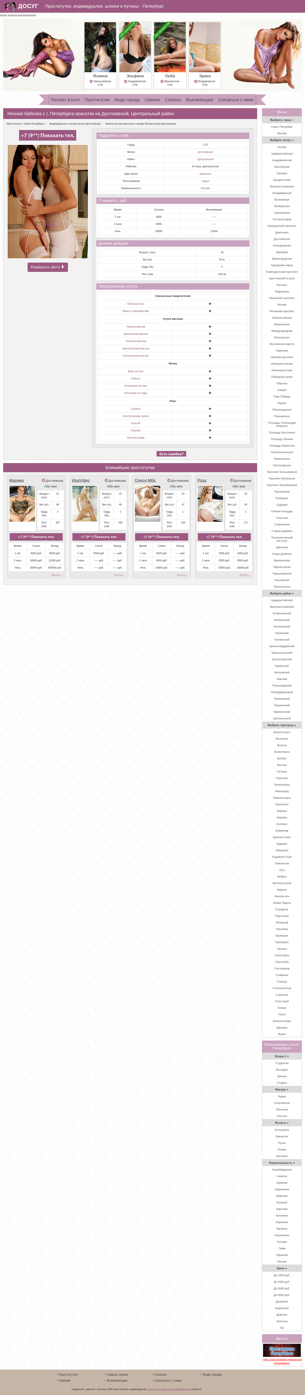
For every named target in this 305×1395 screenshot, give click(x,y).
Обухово (281, 383)
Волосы (282, 1122)
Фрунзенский (282, 711)
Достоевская (205, 152)
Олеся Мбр (145, 480)
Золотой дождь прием (136, 416)
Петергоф (282, 922)
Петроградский (281, 685)
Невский (282, 679)
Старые (282, 1082)
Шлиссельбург (282, 1021)
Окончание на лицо (135, 385)
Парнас (282, 403)
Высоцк (282, 765)
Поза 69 (135, 423)
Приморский (282, 698)
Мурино (282, 889)
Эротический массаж (135, 333)
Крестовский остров (282, 278)
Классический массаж (136, 355)
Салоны (173, 99)
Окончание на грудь (135, 393)
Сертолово (282, 961)
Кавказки (282, 1195)
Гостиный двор (281, 219)
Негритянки (282, 1235)
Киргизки (282, 1209)
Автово (281, 147)
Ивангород (282, 791)
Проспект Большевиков (282, 471)
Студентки (281, 1063)
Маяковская (282, 324)
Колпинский (281, 639)
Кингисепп (281, 804)
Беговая (282, 173)
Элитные (281, 1321)
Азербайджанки (282, 1169)
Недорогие (282, 1308)
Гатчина (282, 771)
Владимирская (282, 193)
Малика (16, 480)
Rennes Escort (65, 99)
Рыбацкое (282, 498)
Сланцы (282, 981)
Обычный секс (135, 303)
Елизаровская (282, 245)
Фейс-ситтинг (136, 371)
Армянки (281, 1182)
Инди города (127, 99)
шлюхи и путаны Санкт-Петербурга (168, 1389)
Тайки (282, 1248)
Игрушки (136, 430)
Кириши (282, 810)
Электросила (282, 586)
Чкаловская (281, 580)
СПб (205, 144)
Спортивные (282, 1102)
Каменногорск (282, 797)
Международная (282, 330)
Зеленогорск (282, 784)
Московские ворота (282, 344)
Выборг (282, 758)
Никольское (282, 896)
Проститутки (97, 99)
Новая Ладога (282, 902)
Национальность (282, 1162)
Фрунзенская (282, 560)
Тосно (282, 1014)
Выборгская (281, 206)
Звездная (282, 252)
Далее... (56, 574)
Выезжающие (199, 99)
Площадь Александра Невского (282, 424)
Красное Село (282, 837)
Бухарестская (282, 179)
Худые (205, 181)
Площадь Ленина (282, 439)
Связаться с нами (236, 99)
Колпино (282, 824)
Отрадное (282, 909)
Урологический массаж (135, 348)
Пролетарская (282, 465)
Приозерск (281, 942)
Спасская (282, 517)
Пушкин (282, 948)
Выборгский (281, 619)
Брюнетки (205, 173)
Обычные (282, 1109)
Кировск (282, 817)
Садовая (282, 504)
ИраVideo (81, 480)
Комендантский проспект (282, 271)
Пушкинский (282, 705)
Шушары (282, 1027)
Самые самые (117, 1374)
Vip (282, 1327)
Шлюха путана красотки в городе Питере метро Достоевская (141, 123)
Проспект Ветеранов (282, 478)
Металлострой (282, 883)
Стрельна (282, 994)
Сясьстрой (282, 1001)
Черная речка (282, 567)
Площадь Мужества (282, 445)
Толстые (282, 1116)
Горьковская (282, 212)
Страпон (136, 408)
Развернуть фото (47, 267)
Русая (282, 1143)
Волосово (282, 738)
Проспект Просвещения (282, 485)
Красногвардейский (281, 646)
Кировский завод (282, 265)
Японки (282, 1261)
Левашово (281, 850)
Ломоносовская (282, 317)
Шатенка (281, 1156)
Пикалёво (282, 929)
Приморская (282, 458)
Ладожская (282, 291)
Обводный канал (282, 376)
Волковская (281, 199)
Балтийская (282, 166)
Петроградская (281, 409)
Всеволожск (282, 751)
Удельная (282, 547)
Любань (282, 876)
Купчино (282, 284)
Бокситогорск (281, 732)
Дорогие (282, 1314)
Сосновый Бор (282, 988)
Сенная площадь (282, 511)
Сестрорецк (281, 968)
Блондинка (282, 1129)
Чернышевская (282, 573)
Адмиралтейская (282, 153)
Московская (281, 337)
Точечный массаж (135, 341)
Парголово (282, 916)
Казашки (281, 1202)
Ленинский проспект (282, 298)
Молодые (282, 1069)
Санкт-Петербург (282, 126)
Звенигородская (282, 258)
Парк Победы (282, 396)
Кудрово (282, 843)
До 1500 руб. (282, 1275)
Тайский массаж (135, 326)
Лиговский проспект (282, 311)
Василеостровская (282, 186)
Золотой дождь (136, 437)
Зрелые (282, 1076)
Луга (282, 870)
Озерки (281, 390)
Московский (281, 672)
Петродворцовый (282, 692)
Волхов (282, 745)
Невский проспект (281, 357)
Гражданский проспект (282, 225)
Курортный (282, 665)
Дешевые (282, 1301)
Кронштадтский (282, 659)
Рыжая (282, 1149)
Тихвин (281, 1007)
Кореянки (282, 1222)
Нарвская (282, 350)
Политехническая (282, 452)
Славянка (282, 975)
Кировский (282, 633)
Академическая (282, 160)
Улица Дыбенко (282, 553)
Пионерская (282, 416)
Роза (201, 480)
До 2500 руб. (282, 1281)
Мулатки (282, 1228)
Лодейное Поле (282, 856)
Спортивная (282, 524)
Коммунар (282, 830)
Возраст (282, 1056)
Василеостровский (282, 606)
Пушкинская (282, 491)
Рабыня (135, 378)
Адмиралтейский (282, 600)
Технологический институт (282, 539)
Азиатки (282, 1176)
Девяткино (281, 232)
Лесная (282, 304)
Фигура (282, 1089)
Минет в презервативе (136, 311)
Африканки (282, 1189)
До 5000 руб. (282, 1288)
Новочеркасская (282, 370)
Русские (205, 188)
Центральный (205, 159)
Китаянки (282, 1215)
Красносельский (282, 652)
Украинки (282, 1255)
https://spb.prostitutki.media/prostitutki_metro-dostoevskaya (282, 1361)
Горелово (282, 778)
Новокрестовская (282, 363)
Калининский (282, 626)
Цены (282, 1268)
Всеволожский (282, 613)
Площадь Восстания (282, 432)
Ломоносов (282, 863)
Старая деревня (282, 531)
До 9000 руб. (282, 1295)
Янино (282, 1034)
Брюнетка (282, 1136)
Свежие (152, 99)
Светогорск (282, 955)
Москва (282, 133)
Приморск (282, 935)
